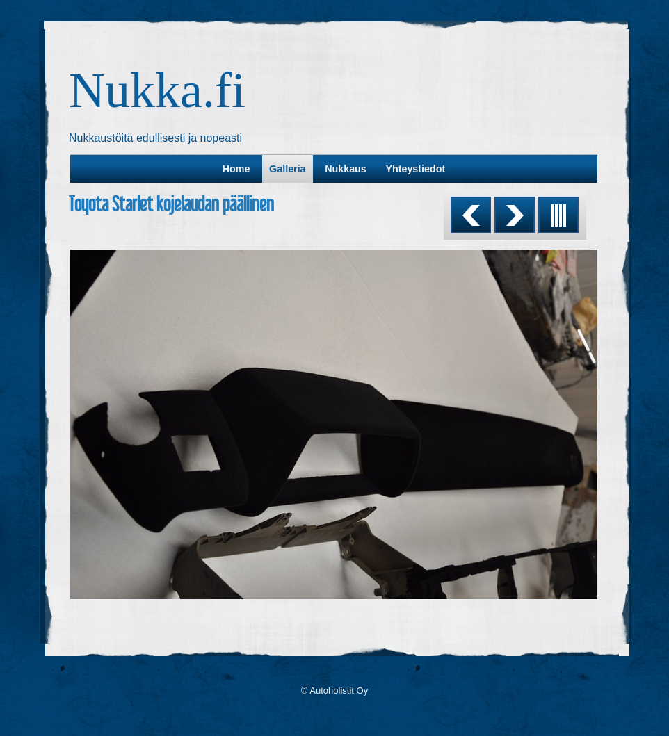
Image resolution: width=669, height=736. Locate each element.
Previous (470, 214)
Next (514, 214)
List (558, 214)
